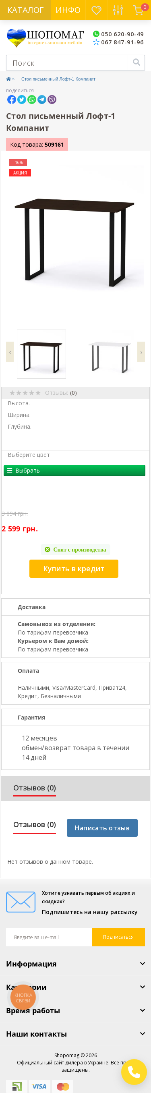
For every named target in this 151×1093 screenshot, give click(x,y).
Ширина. (19, 415)
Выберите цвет (29, 454)
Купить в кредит (74, 568)
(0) (73, 392)
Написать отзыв (102, 827)
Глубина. (19, 426)
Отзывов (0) (34, 787)
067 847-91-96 (118, 42)
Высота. (19, 403)
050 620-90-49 (118, 34)
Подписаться (118, 936)
